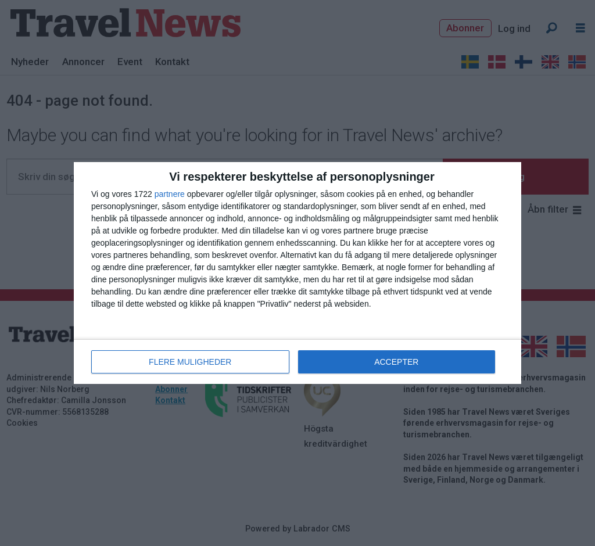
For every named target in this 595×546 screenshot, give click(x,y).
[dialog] (297, 273)
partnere (170, 194)
